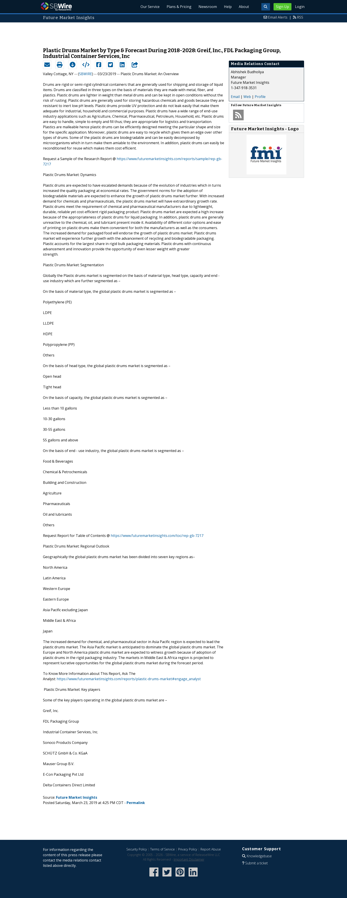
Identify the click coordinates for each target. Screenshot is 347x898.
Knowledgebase (259, 856)
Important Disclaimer (189, 859)
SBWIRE (85, 73)
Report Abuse (210, 849)
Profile (260, 96)
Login (300, 6)
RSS (300, 17)
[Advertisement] (173, 33)
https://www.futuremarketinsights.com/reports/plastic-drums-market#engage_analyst (129, 678)
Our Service (150, 6)
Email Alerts (277, 17)
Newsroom (208, 6)
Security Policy (136, 849)
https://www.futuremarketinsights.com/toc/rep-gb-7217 (157, 535)
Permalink (136, 802)
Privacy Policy (187, 849)
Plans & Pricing (179, 6)
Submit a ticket (256, 863)
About (244, 6)
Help (228, 6)
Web (247, 96)
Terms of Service (162, 849)
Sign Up (282, 6)
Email (235, 96)
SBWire (56, 6)
